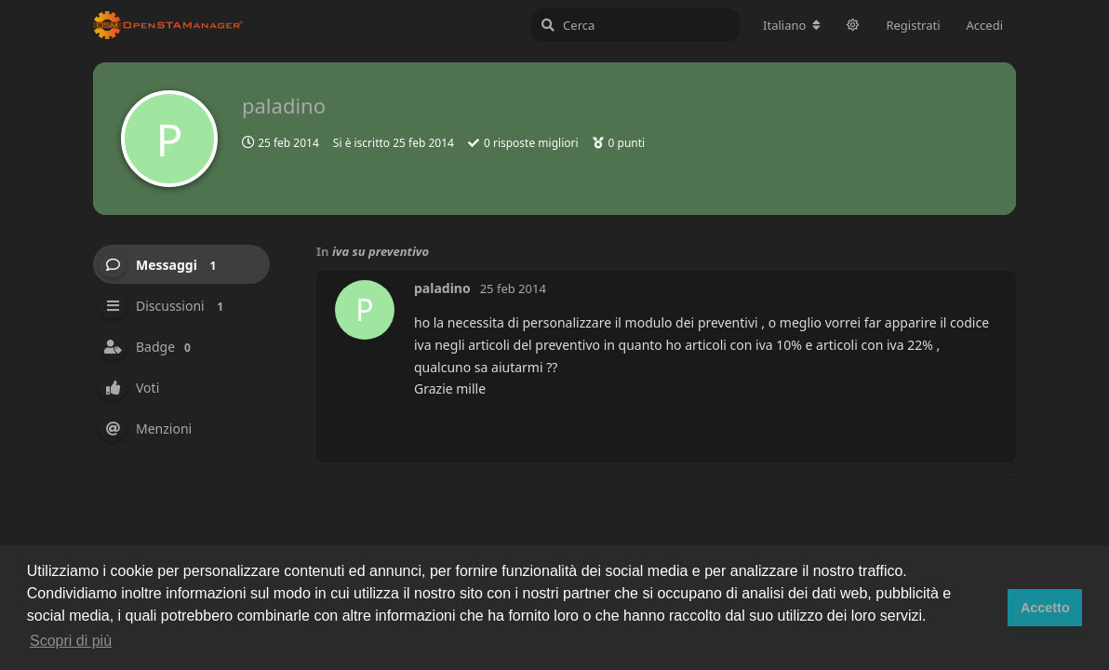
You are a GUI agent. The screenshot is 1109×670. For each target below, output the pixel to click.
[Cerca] (636, 25)
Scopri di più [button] (71, 641)
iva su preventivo (380, 251)
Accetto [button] (1045, 607)
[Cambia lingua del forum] (792, 25)
